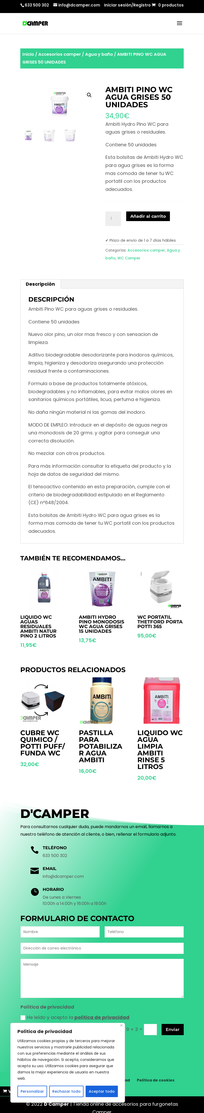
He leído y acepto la (75, 1017)
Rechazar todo (66, 1091)
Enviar (173, 1029)
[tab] (40, 284)
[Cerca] (121, 1025)
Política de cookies (155, 1073)
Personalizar (32, 1091)
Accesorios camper (59, 54)
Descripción (40, 284)
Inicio (28, 54)
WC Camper (129, 258)
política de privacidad (101, 1017)
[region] (67, 1063)
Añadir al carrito (148, 216)
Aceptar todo (102, 1091)
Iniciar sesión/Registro (127, 5)
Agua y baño (99, 54)
